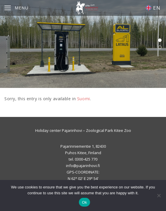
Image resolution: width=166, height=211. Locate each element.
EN (153, 7)
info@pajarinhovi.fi (83, 165)
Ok (84, 202)
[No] (159, 195)
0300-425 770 (86, 159)
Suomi (83, 98)
